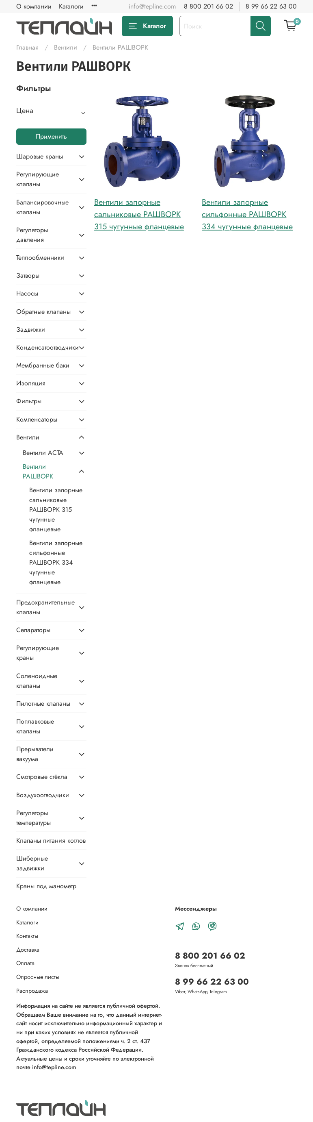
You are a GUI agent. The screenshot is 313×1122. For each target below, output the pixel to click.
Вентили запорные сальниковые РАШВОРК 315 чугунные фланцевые (139, 214)
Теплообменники (40, 257)
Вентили (65, 47)
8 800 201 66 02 (208, 6)
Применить (51, 136)
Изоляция (30, 383)
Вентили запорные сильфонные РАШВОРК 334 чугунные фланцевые (247, 214)
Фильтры (28, 401)
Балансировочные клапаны (42, 207)
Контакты (27, 936)
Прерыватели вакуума (35, 753)
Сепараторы (33, 630)
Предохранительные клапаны (44, 607)
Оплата (25, 963)
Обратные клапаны (43, 311)
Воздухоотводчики (42, 795)
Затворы (27, 275)
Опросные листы (37, 977)
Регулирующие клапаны (37, 179)
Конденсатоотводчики (44, 347)
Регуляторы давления (32, 234)
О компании (34, 6)
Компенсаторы (36, 419)
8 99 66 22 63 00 (271, 6)
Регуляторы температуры (33, 817)
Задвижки (30, 329)
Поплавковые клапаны (35, 726)
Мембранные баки (42, 365)
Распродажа (32, 991)
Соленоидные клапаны (36, 680)
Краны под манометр (46, 886)
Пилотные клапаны (43, 703)
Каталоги (71, 6)
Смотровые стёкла (41, 776)
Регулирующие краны (37, 652)
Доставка (27, 950)
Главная (27, 47)
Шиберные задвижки (32, 863)
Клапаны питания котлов (51, 840)
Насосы (27, 293)
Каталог (147, 25)
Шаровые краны (39, 156)
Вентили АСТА (43, 452)
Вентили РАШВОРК (38, 471)
